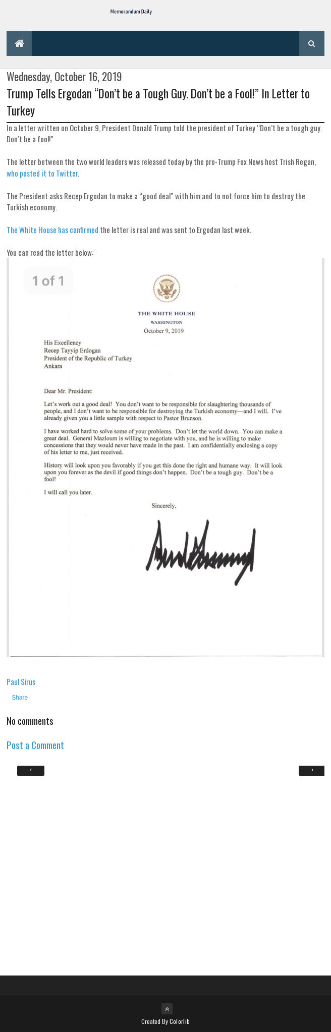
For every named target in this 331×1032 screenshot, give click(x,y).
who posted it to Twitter (42, 173)
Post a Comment (35, 745)
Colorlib (180, 1021)
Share (20, 697)
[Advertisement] (165, 874)
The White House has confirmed (52, 229)
